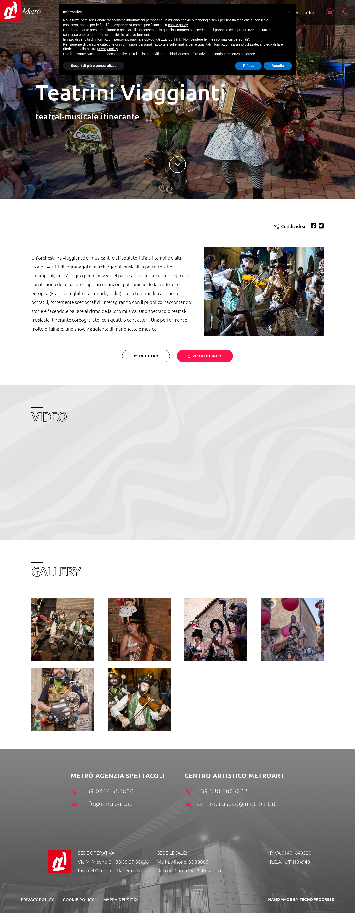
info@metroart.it (101, 804)
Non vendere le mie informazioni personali (215, 39)
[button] (289, 12)
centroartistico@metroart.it (230, 804)
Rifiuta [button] (248, 66)
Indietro (146, 355)
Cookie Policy (78, 899)
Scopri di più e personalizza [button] (93, 66)
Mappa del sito (120, 899)
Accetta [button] (277, 66)
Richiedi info (205, 355)
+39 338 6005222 (216, 791)
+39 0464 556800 (102, 791)
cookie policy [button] (178, 25)
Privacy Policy (37, 899)
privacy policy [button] (107, 49)
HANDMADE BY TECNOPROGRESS (301, 899)
